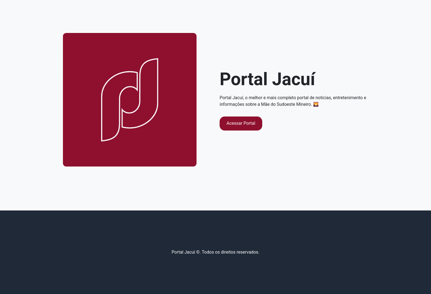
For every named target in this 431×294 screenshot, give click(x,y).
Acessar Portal (240, 123)
